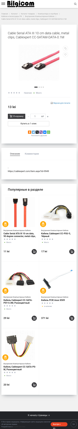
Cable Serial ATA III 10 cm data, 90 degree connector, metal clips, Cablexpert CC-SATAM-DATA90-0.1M (20, 237)
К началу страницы (39, 415)
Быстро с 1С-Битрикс (57, 424)
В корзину (17, 116)
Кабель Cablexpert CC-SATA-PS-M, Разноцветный (20, 368)
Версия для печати (61, 103)
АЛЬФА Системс (19, 427)
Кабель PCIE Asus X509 (53, 300)
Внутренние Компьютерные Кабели (17, 230)
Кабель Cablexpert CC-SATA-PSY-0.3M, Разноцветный (18, 301)
